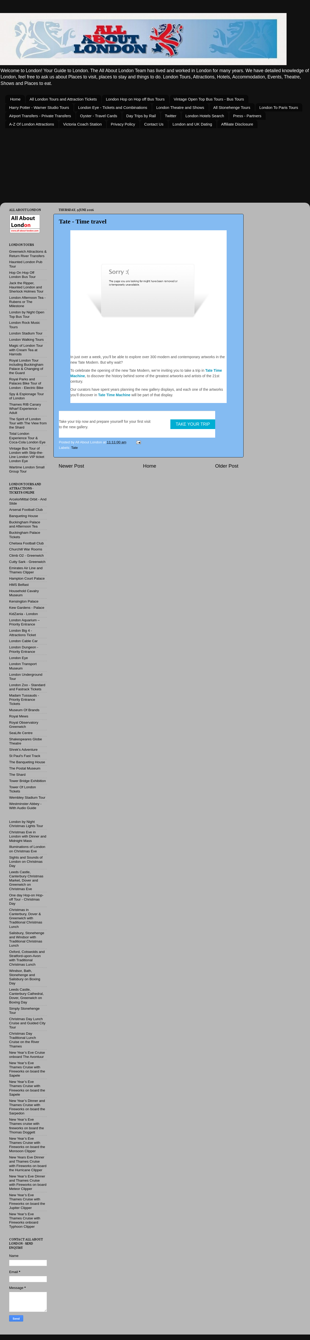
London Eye (18, 658)
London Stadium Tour (25, 333)
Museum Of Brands (24, 710)
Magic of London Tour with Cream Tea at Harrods (26, 350)
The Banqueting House (27, 762)
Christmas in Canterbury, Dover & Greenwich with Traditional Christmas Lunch (25, 918)
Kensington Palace (24, 601)
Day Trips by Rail (141, 116)
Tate (74, 448)
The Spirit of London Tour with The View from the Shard (28, 423)
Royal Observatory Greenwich (23, 725)
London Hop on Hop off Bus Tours (135, 99)
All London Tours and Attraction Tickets (63, 99)
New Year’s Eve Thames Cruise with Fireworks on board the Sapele (27, 1069)
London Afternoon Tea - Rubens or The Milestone (27, 302)
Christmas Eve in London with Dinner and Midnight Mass (27, 836)
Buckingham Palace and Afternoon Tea (24, 524)
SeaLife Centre (21, 733)
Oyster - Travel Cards (98, 116)
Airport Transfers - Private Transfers (40, 116)
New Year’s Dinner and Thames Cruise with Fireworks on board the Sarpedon (27, 1107)
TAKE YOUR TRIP (193, 424)
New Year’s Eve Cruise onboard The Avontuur (27, 1055)
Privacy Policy (123, 124)
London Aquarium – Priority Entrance (24, 622)
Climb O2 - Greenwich (26, 555)
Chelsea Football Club (26, 543)
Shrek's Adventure (23, 750)
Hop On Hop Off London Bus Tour (22, 275)
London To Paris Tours (278, 107)
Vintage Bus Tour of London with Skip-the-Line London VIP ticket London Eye (26, 454)
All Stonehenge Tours (231, 107)
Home (15, 99)
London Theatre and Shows (180, 107)
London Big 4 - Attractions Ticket (22, 633)
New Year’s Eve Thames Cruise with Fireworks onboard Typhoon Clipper (24, 1220)
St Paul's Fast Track (24, 756)
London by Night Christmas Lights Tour (26, 824)
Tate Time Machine (114, 395)
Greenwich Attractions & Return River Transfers (28, 254)
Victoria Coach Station (82, 124)
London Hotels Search (204, 116)
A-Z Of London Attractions (31, 124)
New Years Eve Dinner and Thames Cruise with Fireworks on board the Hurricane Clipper (27, 1163)
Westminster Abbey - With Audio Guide (25, 806)
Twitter (170, 116)
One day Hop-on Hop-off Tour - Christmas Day (26, 899)
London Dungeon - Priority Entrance (23, 649)
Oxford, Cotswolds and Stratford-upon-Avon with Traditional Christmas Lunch (27, 958)
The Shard (17, 775)
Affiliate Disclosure (237, 124)
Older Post (226, 466)
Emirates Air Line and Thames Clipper (25, 570)
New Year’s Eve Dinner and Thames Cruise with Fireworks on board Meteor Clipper (27, 1182)
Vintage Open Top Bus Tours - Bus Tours (209, 99)
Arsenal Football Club (26, 510)
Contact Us (153, 124)
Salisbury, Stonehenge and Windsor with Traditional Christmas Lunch (26, 939)
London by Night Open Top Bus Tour (26, 314)
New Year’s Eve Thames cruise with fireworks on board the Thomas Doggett (26, 1126)
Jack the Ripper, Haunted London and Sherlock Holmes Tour (26, 287)
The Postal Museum (24, 768)
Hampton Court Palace (27, 578)
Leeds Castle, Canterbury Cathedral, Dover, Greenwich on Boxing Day (26, 996)
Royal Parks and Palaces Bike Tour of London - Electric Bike (26, 383)
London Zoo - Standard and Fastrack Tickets (27, 687)
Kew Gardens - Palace (26, 608)
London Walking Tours (26, 340)
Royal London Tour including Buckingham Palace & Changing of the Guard (26, 366)
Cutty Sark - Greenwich (27, 562)
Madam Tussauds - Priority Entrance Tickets (24, 699)
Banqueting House (23, 516)
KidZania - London (23, 614)
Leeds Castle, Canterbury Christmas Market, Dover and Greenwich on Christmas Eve (26, 880)
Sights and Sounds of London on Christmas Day (25, 861)
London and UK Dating (192, 124)
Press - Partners (247, 116)
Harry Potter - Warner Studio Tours (39, 107)
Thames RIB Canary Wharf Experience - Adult (25, 408)
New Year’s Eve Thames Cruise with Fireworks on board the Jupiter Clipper (27, 1201)
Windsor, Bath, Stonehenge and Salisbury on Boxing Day (24, 977)
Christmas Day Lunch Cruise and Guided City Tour (27, 1023)
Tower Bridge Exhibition (27, 781)
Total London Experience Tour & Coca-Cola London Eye (27, 438)
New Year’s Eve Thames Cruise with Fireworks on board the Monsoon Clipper (27, 1145)
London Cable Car (23, 641)
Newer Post (71, 466)
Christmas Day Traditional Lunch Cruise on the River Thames (24, 1040)
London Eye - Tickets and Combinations (112, 107)
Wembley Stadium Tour (27, 797)
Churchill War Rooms (25, 549)
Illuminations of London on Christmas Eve (27, 849)
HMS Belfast (19, 585)
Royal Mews (18, 716)
